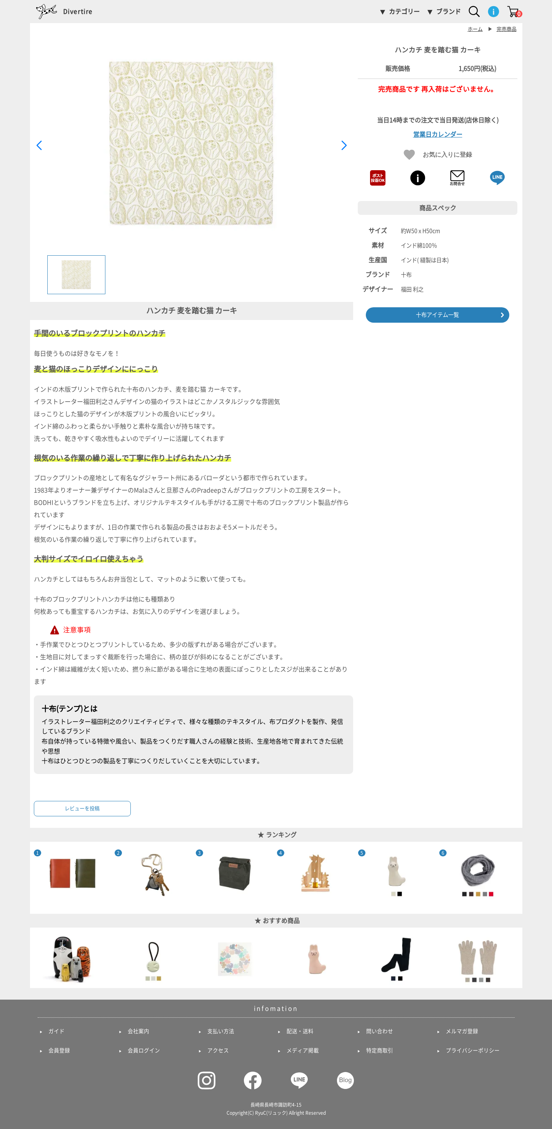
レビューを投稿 (82, 808)
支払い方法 (220, 1031)
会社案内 (138, 1031)
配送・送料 (300, 1031)
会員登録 (59, 1050)
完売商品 (507, 29)
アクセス (218, 1050)
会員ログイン (144, 1050)
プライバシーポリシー (473, 1050)
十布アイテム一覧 (437, 315)
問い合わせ (379, 1031)
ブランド (448, 11)
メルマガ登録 (462, 1031)
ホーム (475, 29)
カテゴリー (404, 11)
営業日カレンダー (437, 134)
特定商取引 (379, 1050)
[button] (344, 145)
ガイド (56, 1031)
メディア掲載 (303, 1050)
